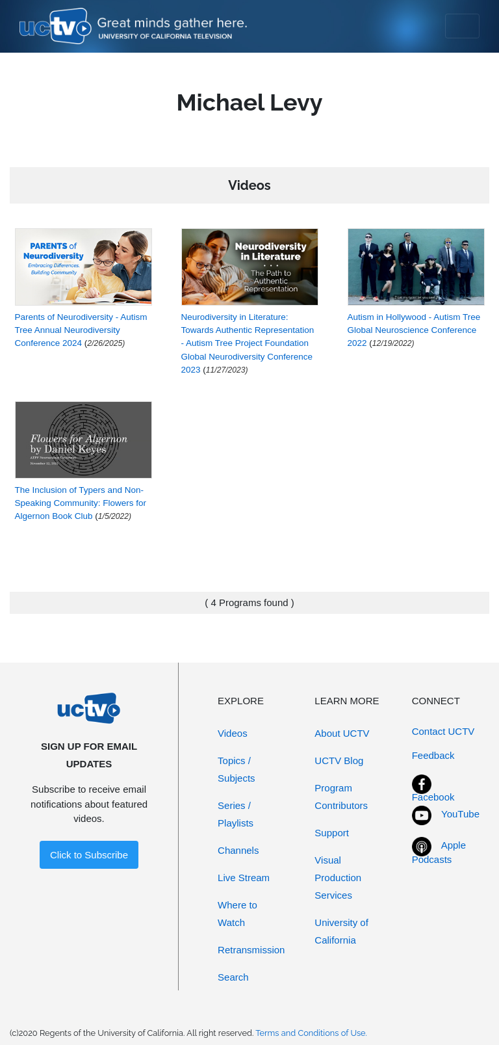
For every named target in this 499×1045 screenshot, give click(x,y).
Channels (238, 850)
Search (233, 977)
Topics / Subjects (236, 769)
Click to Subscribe (89, 854)
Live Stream (244, 877)
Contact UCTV (443, 731)
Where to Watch (237, 913)
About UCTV (341, 733)
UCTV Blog (338, 760)
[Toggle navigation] (462, 26)
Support (331, 832)
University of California (341, 931)
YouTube (460, 813)
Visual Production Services (337, 877)
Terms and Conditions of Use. (311, 1033)
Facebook (433, 796)
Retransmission (251, 949)
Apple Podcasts (439, 853)
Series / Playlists (235, 814)
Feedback (433, 755)
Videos (233, 733)
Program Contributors (341, 796)
